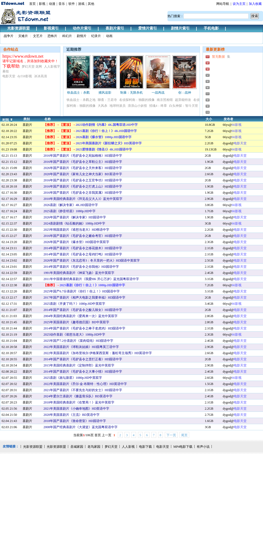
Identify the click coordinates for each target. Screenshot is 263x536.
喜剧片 (27, 125)
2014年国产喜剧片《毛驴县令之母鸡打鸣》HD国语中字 (82, 254)
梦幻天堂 (111, 447)
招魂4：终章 (158, 106)
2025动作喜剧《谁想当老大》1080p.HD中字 (74, 334)
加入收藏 (255, 4)
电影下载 (145, 447)
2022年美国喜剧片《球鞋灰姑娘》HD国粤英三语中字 (81, 347)
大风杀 (102, 106)
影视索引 (51, 28)
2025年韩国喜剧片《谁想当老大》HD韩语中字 (76, 230)
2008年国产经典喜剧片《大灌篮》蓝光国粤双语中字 (80, 427)
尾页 (184, 435)
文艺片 (38, 36)
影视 (42, 4)
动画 (109, 36)
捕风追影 (104, 92)
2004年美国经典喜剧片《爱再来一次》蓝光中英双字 (80, 316)
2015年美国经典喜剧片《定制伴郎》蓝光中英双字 (78, 365)
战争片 (8, 36)
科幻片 (67, 36)
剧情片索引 (180, 28)
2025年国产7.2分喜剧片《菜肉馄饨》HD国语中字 (78, 341)
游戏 (81, 4)
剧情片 (81, 36)
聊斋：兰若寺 (107, 100)
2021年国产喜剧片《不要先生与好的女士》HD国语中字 (82, 390)
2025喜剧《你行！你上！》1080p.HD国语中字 (92, 285)
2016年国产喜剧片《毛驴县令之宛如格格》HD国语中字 (82, 155)
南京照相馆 (165, 100)
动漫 (52, 4)
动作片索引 (82, 28)
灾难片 (23, 36)
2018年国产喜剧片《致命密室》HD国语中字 (74, 421)
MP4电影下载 (182, 447)
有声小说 (203, 447)
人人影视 (128, 447)
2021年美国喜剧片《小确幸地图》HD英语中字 (76, 408)
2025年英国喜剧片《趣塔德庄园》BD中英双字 (76, 322)
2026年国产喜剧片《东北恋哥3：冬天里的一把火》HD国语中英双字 (91, 260)
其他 (91, 4)
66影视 (237, 125)
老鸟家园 (93, 447)
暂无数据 (218, 56)
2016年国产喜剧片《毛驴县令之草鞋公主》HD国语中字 (82, 162)
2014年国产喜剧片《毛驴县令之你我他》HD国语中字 (81, 267)
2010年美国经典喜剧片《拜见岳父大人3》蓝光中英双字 (82, 199)
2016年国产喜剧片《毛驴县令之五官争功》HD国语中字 (82, 180)
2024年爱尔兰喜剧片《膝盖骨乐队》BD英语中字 (77, 396)
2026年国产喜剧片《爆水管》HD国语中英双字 (76, 242)
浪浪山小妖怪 (137, 106)
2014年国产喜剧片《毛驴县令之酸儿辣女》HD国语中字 (82, 310)
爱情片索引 (147, 28)
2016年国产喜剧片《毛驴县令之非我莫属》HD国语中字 (82, 192)
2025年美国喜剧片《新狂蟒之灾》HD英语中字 (109, 143)
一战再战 (158, 92)
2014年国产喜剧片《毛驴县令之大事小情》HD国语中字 (82, 371)
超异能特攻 (183, 100)
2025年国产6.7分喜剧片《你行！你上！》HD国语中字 (81, 291)
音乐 (62, 4)
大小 (209, 119)
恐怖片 (52, 36)
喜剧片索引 (114, 28)
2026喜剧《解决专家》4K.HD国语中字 (70, 205)
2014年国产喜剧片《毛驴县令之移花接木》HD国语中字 (82, 248)
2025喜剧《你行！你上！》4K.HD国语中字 (106, 131)
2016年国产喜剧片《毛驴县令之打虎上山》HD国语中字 (82, 186)
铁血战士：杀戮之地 (81, 100)
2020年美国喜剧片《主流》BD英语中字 (71, 415)
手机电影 (211, 28)
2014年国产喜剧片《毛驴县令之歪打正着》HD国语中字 (82, 359)
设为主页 (239, 4)
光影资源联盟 (18, 28)
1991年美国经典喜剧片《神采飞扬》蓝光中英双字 (78, 273)
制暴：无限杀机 (131, 92)
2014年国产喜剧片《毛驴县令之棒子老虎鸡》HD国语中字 (84, 328)
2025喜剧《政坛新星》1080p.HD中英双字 (72, 378)
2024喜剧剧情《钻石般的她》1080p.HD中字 (74, 223)
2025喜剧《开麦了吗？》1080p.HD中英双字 (74, 304)
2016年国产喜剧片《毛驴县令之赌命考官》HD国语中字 (82, 236)
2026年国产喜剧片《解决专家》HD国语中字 (74, 217)
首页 (32, 4)
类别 (26, 119)
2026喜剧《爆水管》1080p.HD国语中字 (104, 137)
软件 (71, 4)
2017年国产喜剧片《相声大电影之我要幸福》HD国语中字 (84, 297)
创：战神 (184, 92)
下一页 (171, 435)
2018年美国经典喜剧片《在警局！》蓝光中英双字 (78, 402)
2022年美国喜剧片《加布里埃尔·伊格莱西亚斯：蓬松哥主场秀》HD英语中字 (97, 353)
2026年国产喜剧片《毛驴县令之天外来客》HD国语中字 (82, 168)
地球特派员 (117, 106)
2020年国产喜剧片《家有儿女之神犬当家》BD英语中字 (82, 174)
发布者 (228, 119)
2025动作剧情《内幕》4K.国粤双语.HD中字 (107, 125)
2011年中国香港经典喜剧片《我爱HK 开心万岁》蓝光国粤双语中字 (91, 279)
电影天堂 (240, 143)
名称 (47, 119)
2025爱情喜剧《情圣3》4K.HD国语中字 (104, 149)
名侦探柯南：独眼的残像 (137, 100)
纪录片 (96, 36)
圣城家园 (76, 447)
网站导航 (222, 4)
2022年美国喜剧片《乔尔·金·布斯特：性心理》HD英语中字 (85, 384)
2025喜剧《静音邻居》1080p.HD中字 (69, 211)
